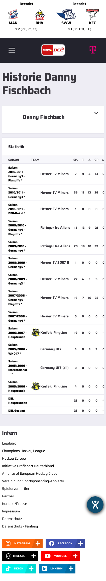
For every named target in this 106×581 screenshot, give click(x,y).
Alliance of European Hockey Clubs (29, 473)
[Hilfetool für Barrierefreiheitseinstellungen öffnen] (95, 504)
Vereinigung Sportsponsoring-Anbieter (33, 481)
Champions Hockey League (23, 451)
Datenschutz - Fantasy (20, 526)
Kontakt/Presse (14, 503)
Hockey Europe (14, 458)
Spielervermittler (15, 488)
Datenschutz (12, 518)
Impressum (11, 511)
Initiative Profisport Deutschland (28, 466)
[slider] (53, 19)
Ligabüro (9, 443)
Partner (8, 496)
